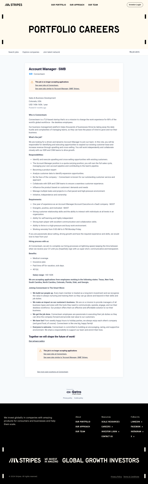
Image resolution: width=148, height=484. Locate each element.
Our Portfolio (58, 5)
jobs (13, 52)
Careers (107, 426)
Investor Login (136, 5)
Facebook (137, 426)
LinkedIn (137, 421)
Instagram (137, 431)
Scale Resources (110, 421)
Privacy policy (67, 398)
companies (31, 52)
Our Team (93, 5)
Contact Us (107, 436)
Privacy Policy (116, 477)
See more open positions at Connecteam (52, 372)
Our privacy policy (37, 341)
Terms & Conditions (131, 477)
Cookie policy (78, 398)
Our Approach (77, 5)
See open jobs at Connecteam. (47, 85)
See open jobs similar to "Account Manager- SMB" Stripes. (57, 89)
